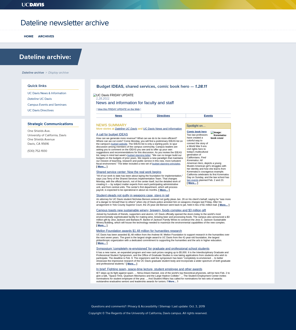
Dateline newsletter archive (65, 22)
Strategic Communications (50, 124)
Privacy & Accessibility (142, 306)
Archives (46, 36)
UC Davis (40, 99)
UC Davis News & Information (47, 93)
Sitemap (165, 306)
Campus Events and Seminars (47, 104)
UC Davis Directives (41, 110)
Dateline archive (33, 72)
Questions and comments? (108, 306)
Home (28, 36)
